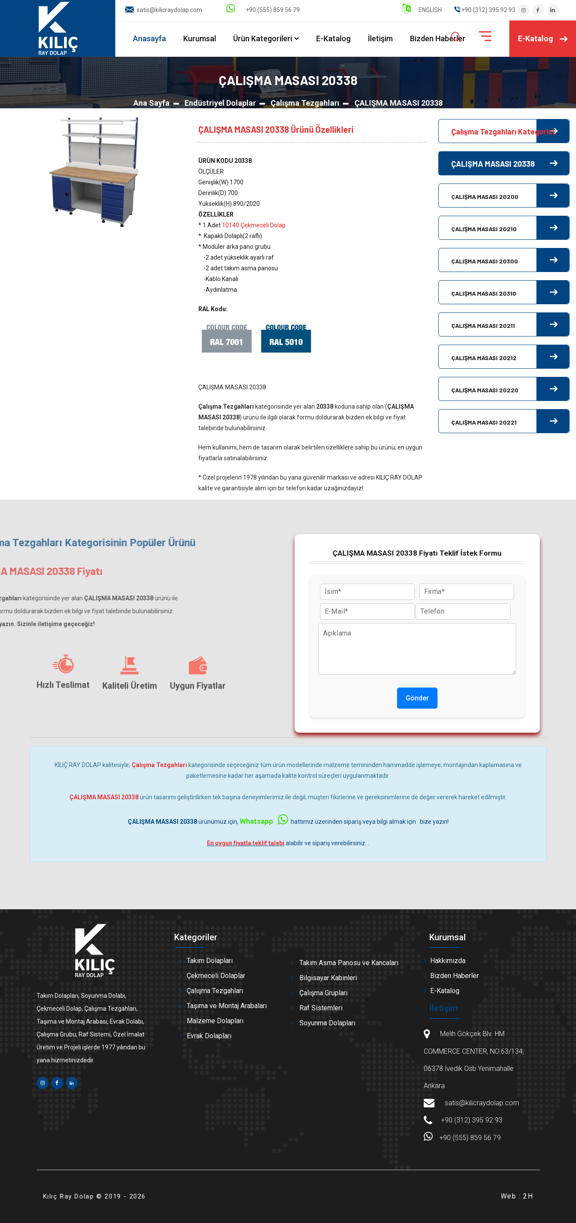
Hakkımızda (447, 961)
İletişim (380, 39)
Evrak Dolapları (209, 1036)
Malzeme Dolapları (215, 1021)
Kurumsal (199, 39)
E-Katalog (333, 39)
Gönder (417, 698)
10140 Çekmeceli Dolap (254, 225)
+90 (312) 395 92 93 (471, 1120)
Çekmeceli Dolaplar (216, 976)
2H (528, 1196)
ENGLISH (422, 9)
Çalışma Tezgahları (305, 103)
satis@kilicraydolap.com (169, 9)
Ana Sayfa (151, 103)
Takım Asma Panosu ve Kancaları (348, 963)
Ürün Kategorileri (262, 39)
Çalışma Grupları (323, 993)
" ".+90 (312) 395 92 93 (484, 9)
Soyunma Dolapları (327, 1023)
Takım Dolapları (210, 961)
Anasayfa (149, 39)
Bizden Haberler (437, 39)
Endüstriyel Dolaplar (220, 103)
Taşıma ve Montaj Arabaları (227, 1006)
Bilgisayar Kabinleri (328, 978)
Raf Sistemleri (320, 1008)
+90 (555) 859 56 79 (263, 9)
